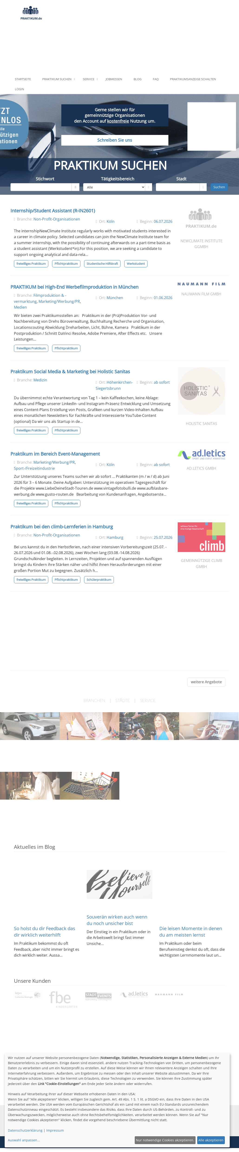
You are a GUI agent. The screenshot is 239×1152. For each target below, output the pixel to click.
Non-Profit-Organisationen (56, 219)
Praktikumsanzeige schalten (193, 79)
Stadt (181, 179)
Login (19, 89)
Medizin (40, 380)
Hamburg (115, 537)
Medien (20, 307)
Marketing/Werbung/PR (59, 301)
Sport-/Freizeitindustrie (34, 468)
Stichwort (45, 179)
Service (88, 79)
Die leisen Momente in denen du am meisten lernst (190, 931)
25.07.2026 (163, 537)
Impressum (55, 1130)
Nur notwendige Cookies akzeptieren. (165, 1140)
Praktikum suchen (57, 79)
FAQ (156, 79)
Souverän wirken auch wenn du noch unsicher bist (117, 920)
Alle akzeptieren (210, 1140)
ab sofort (162, 382)
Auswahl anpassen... (24, 1140)
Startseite (23, 79)
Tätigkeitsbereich (117, 179)
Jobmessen (114, 79)
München (115, 297)
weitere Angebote (206, 681)
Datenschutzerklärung (25, 1130)
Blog (137, 79)
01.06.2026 (163, 297)
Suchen (219, 187)
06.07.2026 (163, 221)
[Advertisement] (137, 37)
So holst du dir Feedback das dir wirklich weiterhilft (44, 931)
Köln (111, 221)
